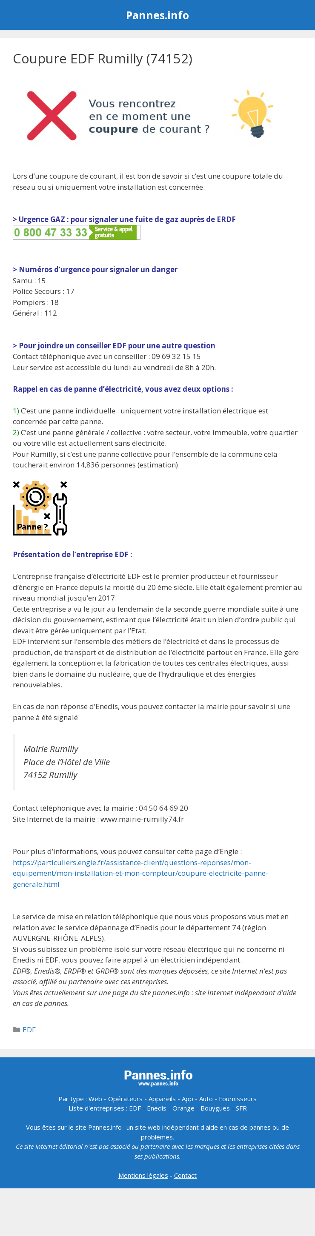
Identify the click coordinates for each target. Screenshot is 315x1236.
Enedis (156, 1108)
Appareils (162, 1098)
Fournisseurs (238, 1098)
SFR (241, 1108)
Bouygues (215, 1108)
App (187, 1098)
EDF (29, 1029)
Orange (183, 1108)
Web (95, 1098)
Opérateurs (125, 1098)
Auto (206, 1098)
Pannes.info (157, 15)
